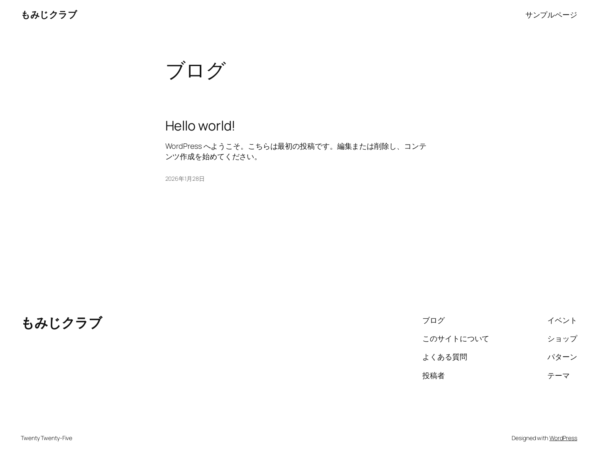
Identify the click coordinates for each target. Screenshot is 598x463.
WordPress (563, 438)
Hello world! (200, 125)
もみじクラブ (49, 14)
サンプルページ (551, 15)
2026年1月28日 (185, 178)
